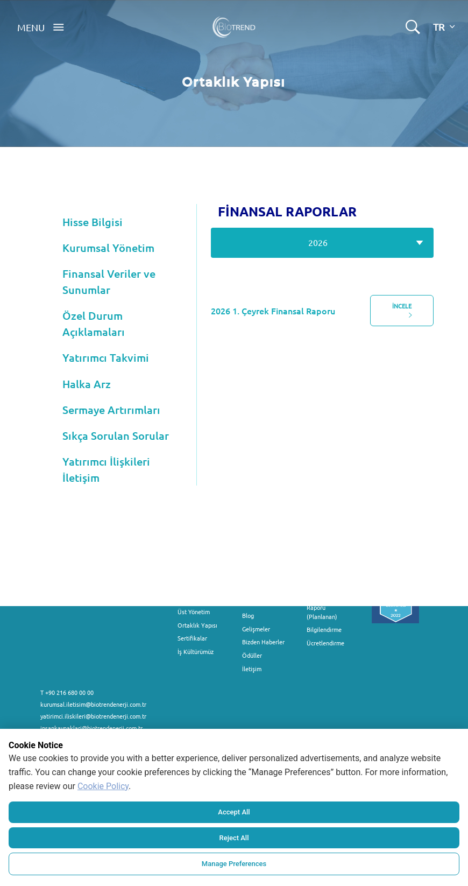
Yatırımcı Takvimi (105, 357)
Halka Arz (86, 384)
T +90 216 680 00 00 (67, 692)
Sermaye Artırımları (111, 410)
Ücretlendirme (325, 642)
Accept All (234, 812)
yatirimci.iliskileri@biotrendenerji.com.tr (93, 716)
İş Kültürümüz (196, 651)
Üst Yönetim (194, 611)
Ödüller (252, 655)
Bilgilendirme (324, 629)
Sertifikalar (192, 638)
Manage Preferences (234, 864)
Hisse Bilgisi (92, 222)
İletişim (251, 668)
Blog (248, 615)
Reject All (234, 838)
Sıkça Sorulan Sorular (115, 435)
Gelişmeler (256, 628)
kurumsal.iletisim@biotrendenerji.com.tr (93, 704)
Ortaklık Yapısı (197, 625)
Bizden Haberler (263, 641)
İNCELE (402, 310)
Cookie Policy (103, 786)
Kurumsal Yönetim (108, 248)
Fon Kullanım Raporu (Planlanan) (324, 607)
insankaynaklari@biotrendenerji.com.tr (91, 727)
